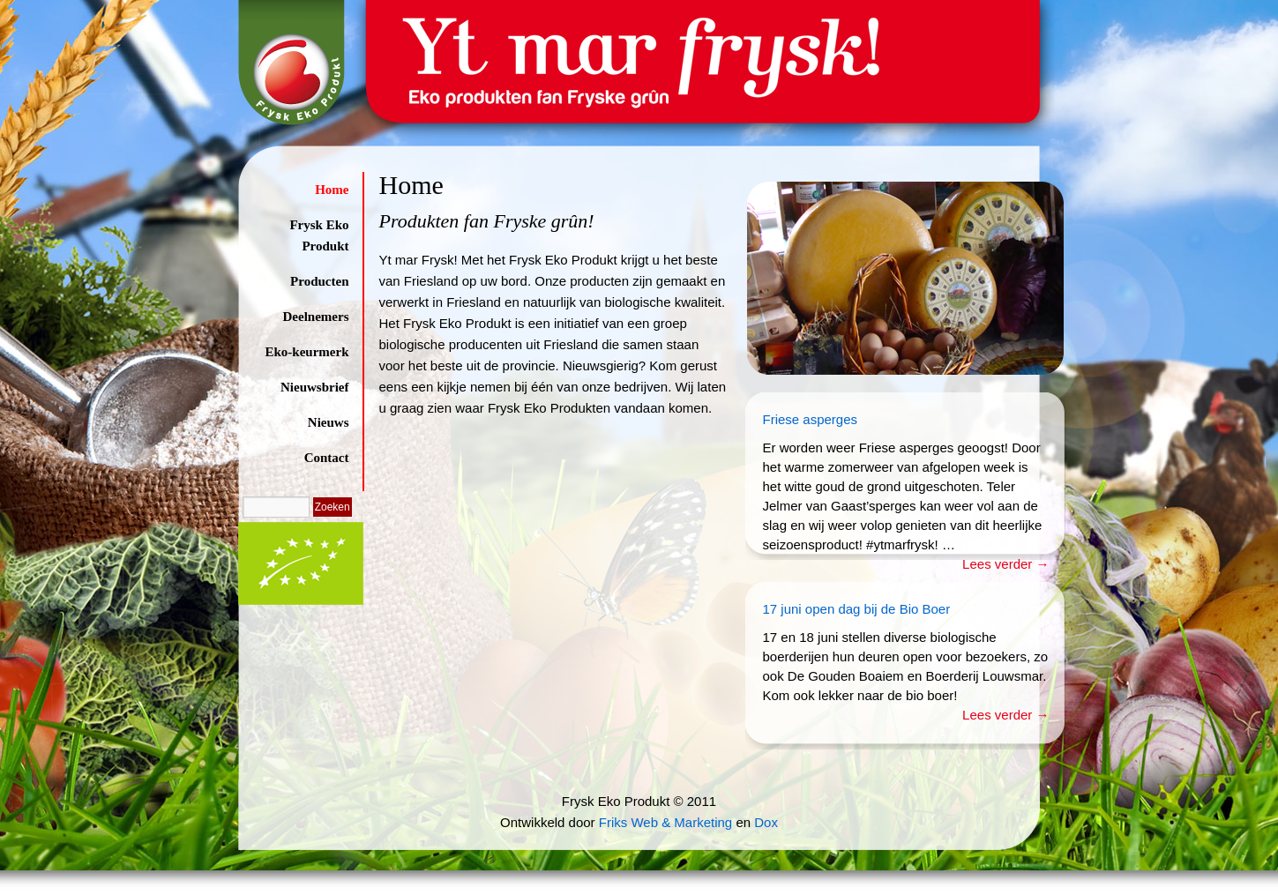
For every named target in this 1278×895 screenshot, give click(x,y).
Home (331, 190)
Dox (766, 822)
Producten (319, 281)
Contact (326, 458)
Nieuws (328, 422)
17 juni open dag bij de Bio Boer (857, 608)
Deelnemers (316, 317)
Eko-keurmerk (307, 352)
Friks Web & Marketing (665, 822)
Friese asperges (810, 419)
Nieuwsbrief (314, 387)
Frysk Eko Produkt (318, 235)
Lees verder (1005, 563)
